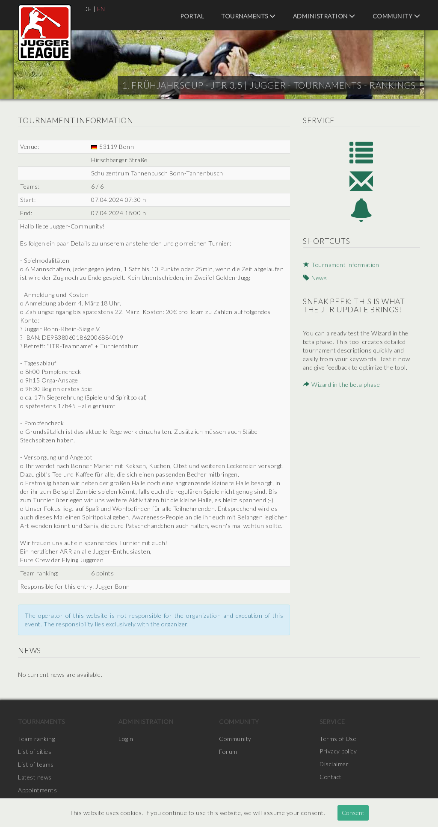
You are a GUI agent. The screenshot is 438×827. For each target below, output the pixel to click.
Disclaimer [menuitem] (334, 764)
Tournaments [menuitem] (248, 16)
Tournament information (341, 266)
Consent (353, 812)
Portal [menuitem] (192, 16)
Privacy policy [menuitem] (338, 751)
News (314, 279)
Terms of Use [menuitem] (338, 738)
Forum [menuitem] (228, 751)
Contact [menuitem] (331, 777)
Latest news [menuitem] (35, 777)
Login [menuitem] (125, 738)
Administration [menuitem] (324, 16)
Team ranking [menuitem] (36, 738)
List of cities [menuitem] (34, 751)
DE (87, 8)
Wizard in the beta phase (341, 385)
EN (102, 8)
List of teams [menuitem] (36, 764)
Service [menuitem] (332, 721)
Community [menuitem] (396, 16)
